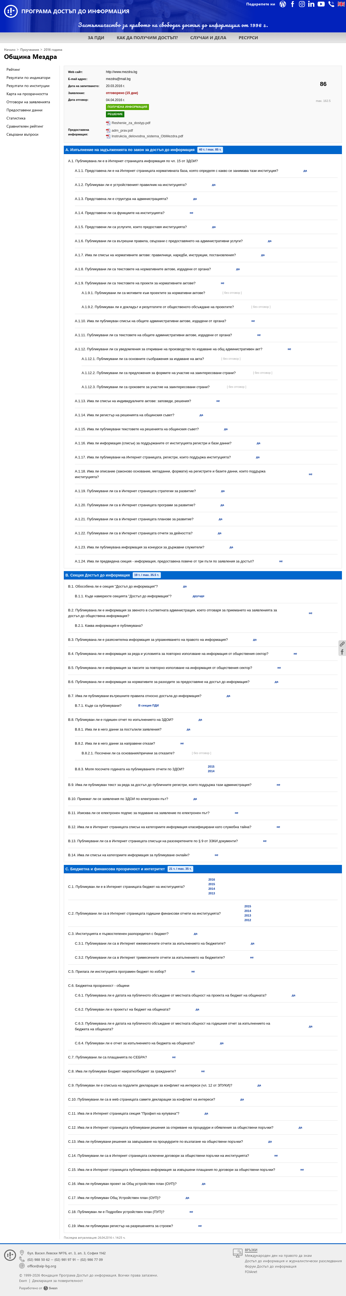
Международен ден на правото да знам (278, 1255)
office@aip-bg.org (41, 1266)
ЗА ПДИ (96, 37)
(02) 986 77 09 (91, 1259)
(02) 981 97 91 (65, 1259)
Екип (23, 1280)
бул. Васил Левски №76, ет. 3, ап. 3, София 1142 (66, 1253)
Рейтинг (13, 69)
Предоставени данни (24, 109)
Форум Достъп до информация (271, 1266)
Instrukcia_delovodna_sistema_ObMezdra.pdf (147, 136)
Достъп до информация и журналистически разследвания (293, 1260)
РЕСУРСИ (248, 37)
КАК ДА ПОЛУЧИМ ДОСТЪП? (147, 37)
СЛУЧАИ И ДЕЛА (208, 37)
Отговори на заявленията (28, 101)
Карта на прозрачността (27, 93)
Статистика (15, 118)
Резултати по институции (27, 85)
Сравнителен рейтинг (24, 126)
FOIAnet (251, 1271)
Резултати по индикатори (28, 77)
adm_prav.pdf (122, 130)
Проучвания (29, 50)
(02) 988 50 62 (38, 1259)
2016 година (53, 50)
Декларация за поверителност (57, 1280)
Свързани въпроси (22, 134)
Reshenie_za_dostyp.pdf (131, 123)
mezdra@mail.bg (118, 79)
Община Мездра (30, 56)
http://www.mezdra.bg (121, 72)
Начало (9, 50)
